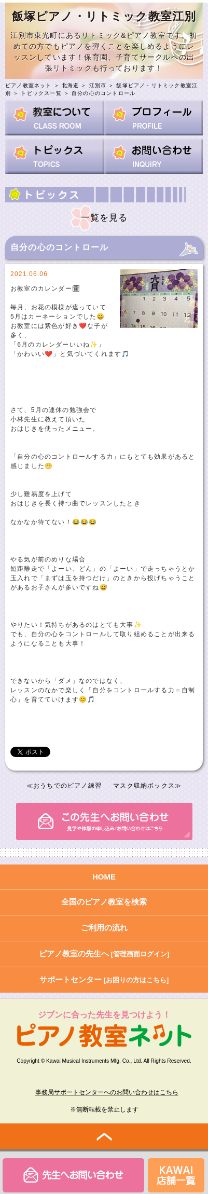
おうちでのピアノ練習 (67, 785)
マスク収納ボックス (144, 785)
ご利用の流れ (104, 927)
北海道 (70, 85)
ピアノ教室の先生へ (104, 953)
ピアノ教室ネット (28, 85)
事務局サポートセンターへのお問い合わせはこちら (106, 1092)
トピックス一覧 (41, 93)
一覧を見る (104, 218)
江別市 (98, 85)
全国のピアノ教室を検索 (104, 901)
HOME (104, 876)
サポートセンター (104, 979)
